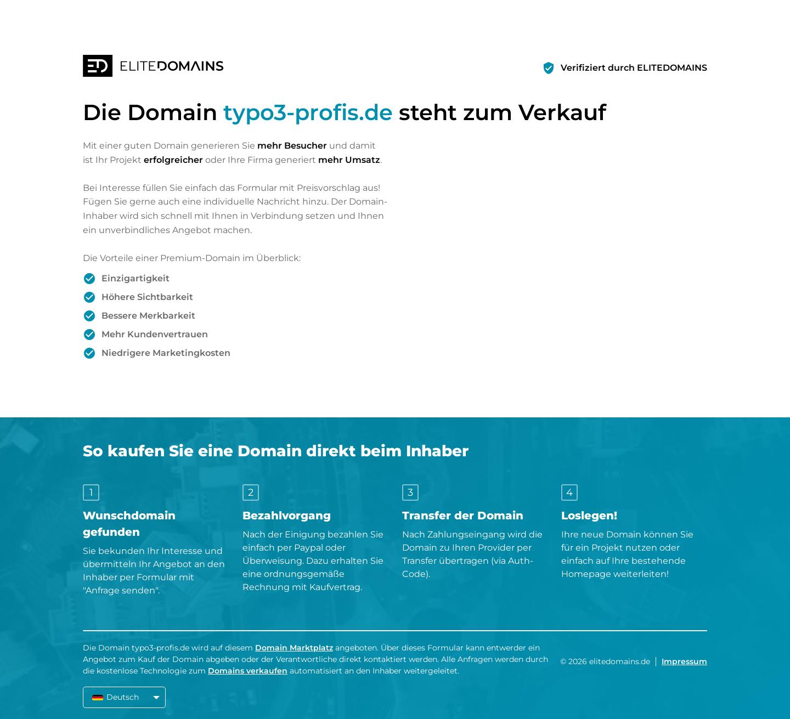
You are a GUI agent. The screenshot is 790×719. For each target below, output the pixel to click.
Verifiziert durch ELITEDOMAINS (634, 68)
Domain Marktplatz (294, 648)
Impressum (684, 661)
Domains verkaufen (247, 671)
